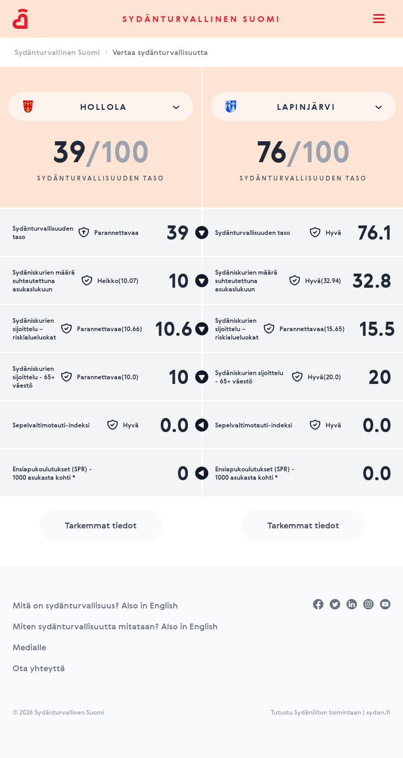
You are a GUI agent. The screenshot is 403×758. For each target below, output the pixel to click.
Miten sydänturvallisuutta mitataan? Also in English (115, 626)
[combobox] (100, 106)
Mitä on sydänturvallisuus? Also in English (95, 605)
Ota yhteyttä (39, 668)
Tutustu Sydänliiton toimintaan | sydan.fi (330, 712)
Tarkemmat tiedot (101, 525)
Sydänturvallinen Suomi (201, 19)
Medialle (29, 647)
